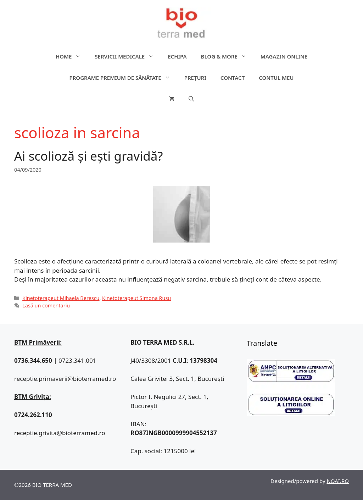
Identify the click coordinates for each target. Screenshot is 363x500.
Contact (232, 77)
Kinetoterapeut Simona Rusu (136, 298)
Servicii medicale (128, 56)
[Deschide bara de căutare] (191, 99)
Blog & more (227, 56)
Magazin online (284, 56)
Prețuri (195, 77)
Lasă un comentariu (46, 305)
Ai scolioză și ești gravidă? (88, 156)
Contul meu (276, 77)
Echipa (177, 56)
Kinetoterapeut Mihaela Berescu (60, 298)
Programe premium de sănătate (123, 77)
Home (72, 56)
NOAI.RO (337, 480)
